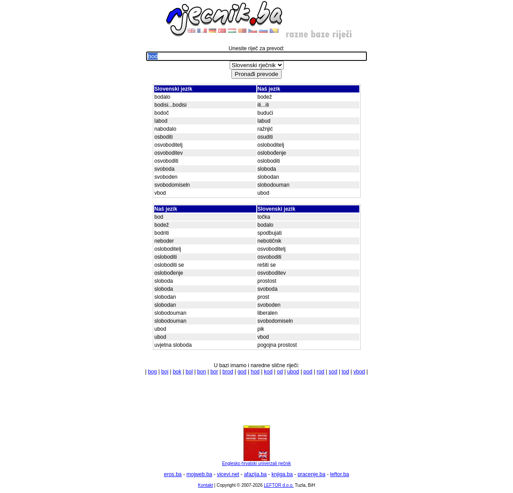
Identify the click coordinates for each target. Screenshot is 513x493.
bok (177, 372)
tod (345, 372)
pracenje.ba (312, 474)
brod (228, 372)
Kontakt (205, 485)
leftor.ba (339, 474)
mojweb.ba (199, 474)
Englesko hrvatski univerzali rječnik (256, 461)
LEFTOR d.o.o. (279, 485)
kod (268, 372)
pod (307, 372)
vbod (359, 372)
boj (164, 372)
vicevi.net (228, 474)
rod (320, 372)
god (242, 372)
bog (152, 372)
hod (255, 372)
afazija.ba (255, 474)
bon (201, 372)
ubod (293, 372)
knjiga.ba (282, 474)
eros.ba (173, 474)
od (279, 372)
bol (189, 372)
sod (333, 372)
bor (214, 372)
